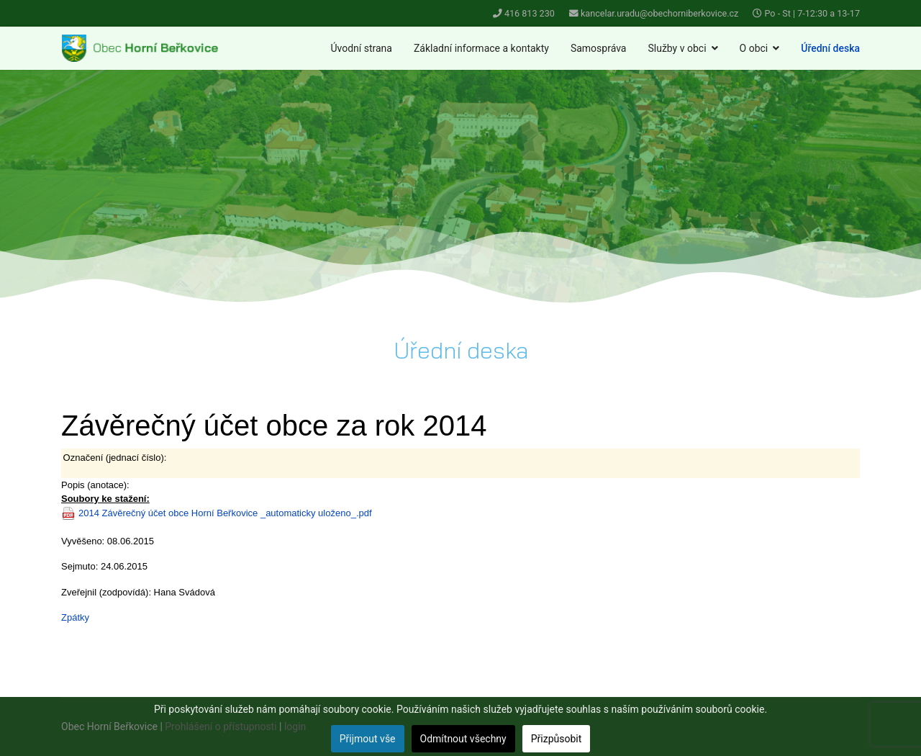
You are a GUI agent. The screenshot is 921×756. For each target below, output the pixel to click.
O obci (754, 48)
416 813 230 (529, 13)
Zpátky (75, 617)
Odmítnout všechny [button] (463, 738)
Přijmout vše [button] (368, 738)
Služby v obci (677, 48)
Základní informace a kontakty (481, 48)
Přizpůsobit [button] (556, 738)
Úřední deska (830, 48)
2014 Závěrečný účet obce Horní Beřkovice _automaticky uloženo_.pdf (225, 513)
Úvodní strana (361, 48)
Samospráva (599, 48)
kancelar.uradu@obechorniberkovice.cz (659, 13)
